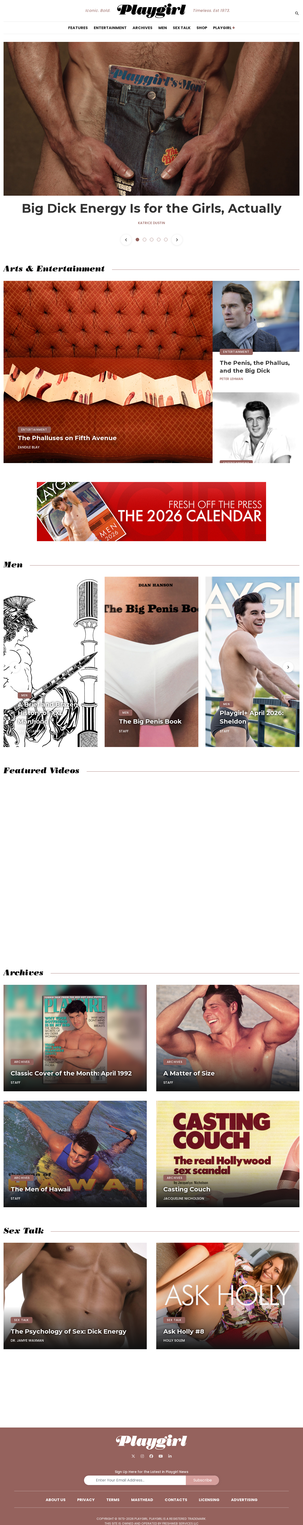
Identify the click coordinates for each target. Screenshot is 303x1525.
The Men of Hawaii (40, 1189)
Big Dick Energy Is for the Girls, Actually (151, 208)
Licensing (209, 1500)
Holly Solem (174, 1340)
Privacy (86, 1500)
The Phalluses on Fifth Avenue (67, 438)
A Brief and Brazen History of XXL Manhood (48, 713)
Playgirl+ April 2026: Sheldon (252, 717)
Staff (124, 731)
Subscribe (202, 1480)
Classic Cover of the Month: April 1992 (71, 1073)
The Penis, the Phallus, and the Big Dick (255, 366)
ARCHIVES (22, 1062)
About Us (56, 1500)
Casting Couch (186, 1189)
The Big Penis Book (150, 721)
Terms (113, 1500)
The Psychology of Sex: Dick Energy (68, 1331)
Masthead (142, 1500)
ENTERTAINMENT (34, 430)
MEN (24, 695)
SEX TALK (21, 1320)
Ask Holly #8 (183, 1331)
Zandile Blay (29, 447)
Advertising (244, 1500)
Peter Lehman (231, 378)
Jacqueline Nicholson (183, 1198)
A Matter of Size (189, 1073)
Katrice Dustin (151, 223)
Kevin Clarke (29, 731)
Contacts (176, 1500)
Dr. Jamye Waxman (27, 1340)
